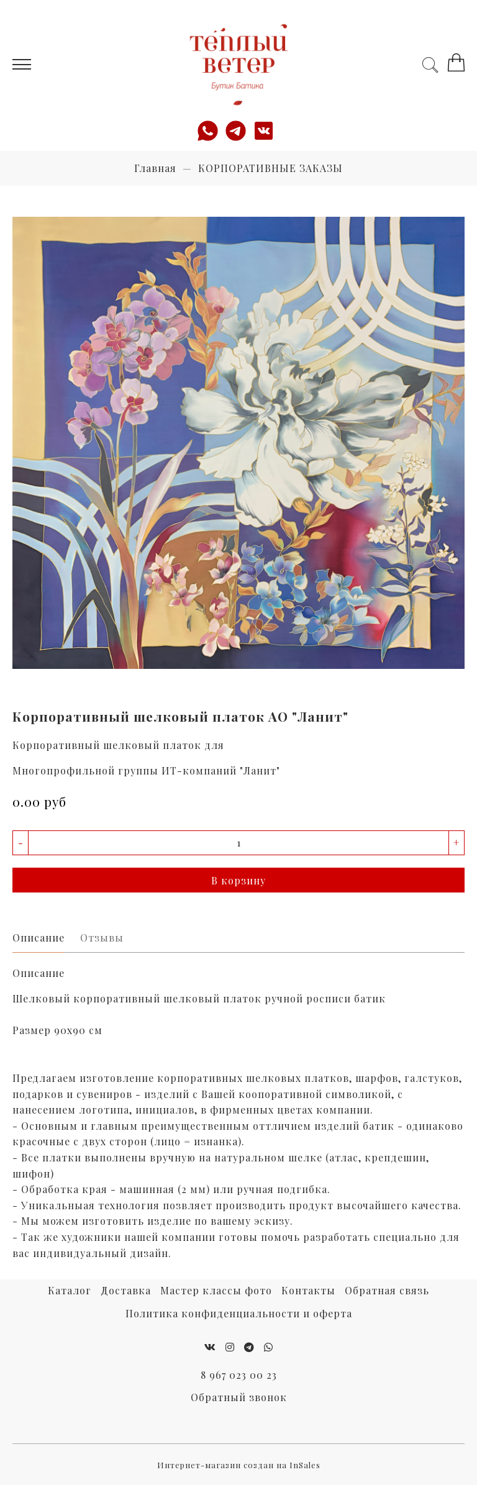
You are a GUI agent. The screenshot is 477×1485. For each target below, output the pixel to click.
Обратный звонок (239, 1397)
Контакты (308, 1290)
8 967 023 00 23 (239, 1374)
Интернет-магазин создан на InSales (238, 1465)
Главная (155, 168)
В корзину (238, 880)
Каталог (69, 1290)
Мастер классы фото (216, 1290)
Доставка (126, 1290)
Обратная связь (387, 1290)
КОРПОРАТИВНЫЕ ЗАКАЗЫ (270, 168)
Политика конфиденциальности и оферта (238, 1313)
